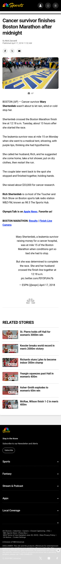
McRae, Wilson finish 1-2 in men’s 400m (39, 403)
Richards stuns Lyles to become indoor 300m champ (38, 361)
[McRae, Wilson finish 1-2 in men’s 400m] (10, 404)
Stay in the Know (10, 438)
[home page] (13, 6)
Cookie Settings (19, 537)
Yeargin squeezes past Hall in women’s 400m (37, 375)
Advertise (17, 531)
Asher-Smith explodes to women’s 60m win (34, 389)
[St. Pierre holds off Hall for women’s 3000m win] (10, 334)
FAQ (48, 531)
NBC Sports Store (10, 533)
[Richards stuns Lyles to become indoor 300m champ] (10, 362)
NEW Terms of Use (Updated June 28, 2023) (20, 535)
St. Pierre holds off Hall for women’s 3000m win (35, 333)
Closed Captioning (37, 531)
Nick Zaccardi (11, 41)
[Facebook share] (5, 51)
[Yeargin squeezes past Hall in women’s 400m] (10, 376)
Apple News (30, 211)
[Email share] (19, 51)
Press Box (23, 533)
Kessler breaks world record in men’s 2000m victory (37, 347)
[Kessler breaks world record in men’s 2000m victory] (10, 348)
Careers (26, 531)
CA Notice (7, 537)
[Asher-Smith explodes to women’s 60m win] (10, 390)
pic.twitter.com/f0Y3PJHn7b (37, 278)
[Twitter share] (12, 51)
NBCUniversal (18, 542)
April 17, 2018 (47, 285)
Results (33, 220)
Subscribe (9, 450)
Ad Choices (7, 531)
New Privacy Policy (47, 535)
